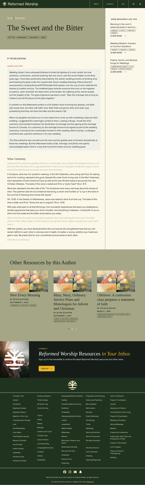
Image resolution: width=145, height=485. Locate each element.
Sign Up (46, 369)
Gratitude (65, 408)
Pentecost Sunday (19, 461)
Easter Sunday (18, 449)
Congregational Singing (119, 66)
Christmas (73, 318)
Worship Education (93, 440)
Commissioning (43, 444)
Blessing (40, 427)
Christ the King (42, 408)
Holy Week (17, 432)
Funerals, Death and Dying (71, 404)
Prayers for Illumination (118, 416)
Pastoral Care (67, 459)
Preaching (65, 463)
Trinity (88, 424)
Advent (57, 318)
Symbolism (130, 30)
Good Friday (17, 444)
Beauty (39, 423)
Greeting (89, 456)
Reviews (89, 412)
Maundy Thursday (19, 440)
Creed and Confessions (119, 432)
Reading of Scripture (118, 420)
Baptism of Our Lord (20, 416)
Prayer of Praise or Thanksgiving (117, 452)
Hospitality (66, 412)
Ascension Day (18, 457)
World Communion (93, 436)
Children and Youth (44, 432)
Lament (113, 404)
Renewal (33, 305)
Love (131, 66)
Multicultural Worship (69, 447)
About (96, 4)
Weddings (89, 428)
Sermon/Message (116, 424)
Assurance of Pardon (118, 408)
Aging (39, 419)
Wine (43, 37)
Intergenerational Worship (71, 416)
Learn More (118, 36)
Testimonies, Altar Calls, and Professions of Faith (120, 437)
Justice (64, 420)
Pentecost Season (44, 396)
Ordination (65, 455)
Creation (40, 452)
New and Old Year (68, 451)
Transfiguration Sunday (21, 420)
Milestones (66, 432)
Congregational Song (45, 448)
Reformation (90, 408)
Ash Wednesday (19, 428)
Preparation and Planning (95, 396)
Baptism (113, 428)
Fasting (64, 400)
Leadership (66, 424)
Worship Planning (125, 69)
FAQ (123, 4)
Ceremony (114, 30)
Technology (90, 420)
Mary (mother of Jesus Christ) (65, 321)
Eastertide (16, 453)
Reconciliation (91, 404)
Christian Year (42, 436)
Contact (110, 4)
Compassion (15, 305)
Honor (122, 30)
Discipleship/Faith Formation (72, 396)
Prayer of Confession (118, 400)
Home (10, 18)
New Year (25, 305)
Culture (40, 456)
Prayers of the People (118, 443)
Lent (14, 424)
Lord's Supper (115, 447)
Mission (64, 436)
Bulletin (65, 318)
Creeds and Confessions (106, 314)
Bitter (11, 37)
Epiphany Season (19, 412)
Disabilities (41, 460)
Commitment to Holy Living (120, 412)
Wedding (34, 37)
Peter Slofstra (18, 58)
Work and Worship (93, 432)
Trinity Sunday (42, 400)
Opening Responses (93, 460)
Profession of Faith (104, 316)
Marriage (22, 37)
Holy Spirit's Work (123, 314)
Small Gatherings (92, 416)
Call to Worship (91, 452)
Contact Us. (90, 482)
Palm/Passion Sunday (21, 436)
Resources (20, 18)
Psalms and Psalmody (94, 400)
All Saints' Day (42, 404)
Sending (113, 457)
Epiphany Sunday (19, 408)
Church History (43, 440)
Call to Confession (117, 396)
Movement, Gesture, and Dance (71, 441)
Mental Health (67, 428)
